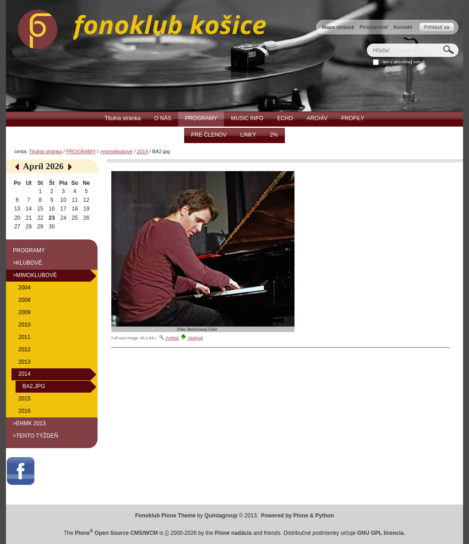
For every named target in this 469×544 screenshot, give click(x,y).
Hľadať (366, 43)
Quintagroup (220, 515)
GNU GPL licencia (380, 533)
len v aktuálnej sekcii (404, 61)
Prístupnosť (374, 27)
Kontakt (402, 27)
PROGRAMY (80, 151)
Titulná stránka (45, 151)
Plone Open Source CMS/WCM (116, 533)
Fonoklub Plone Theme (165, 515)
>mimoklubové (116, 151)
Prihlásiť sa (436, 27)
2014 (142, 151)
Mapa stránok (338, 27)
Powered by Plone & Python (297, 515)
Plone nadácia (233, 533)
